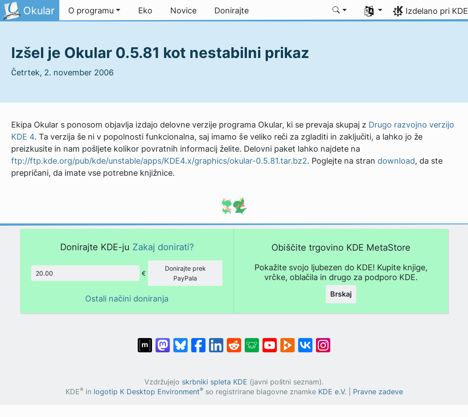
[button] (94, 10)
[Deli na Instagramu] (323, 341)
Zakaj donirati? (163, 246)
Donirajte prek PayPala (185, 273)
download (396, 160)
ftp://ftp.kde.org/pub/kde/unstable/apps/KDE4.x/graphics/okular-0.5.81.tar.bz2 (159, 160)
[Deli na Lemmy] (252, 341)
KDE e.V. (332, 392)
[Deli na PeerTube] (287, 341)
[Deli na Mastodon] (163, 341)
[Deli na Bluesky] (180, 341)
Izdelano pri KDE (437, 11)
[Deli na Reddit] (234, 341)
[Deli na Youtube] (270, 341)
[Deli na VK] (305, 341)
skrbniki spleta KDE (214, 382)
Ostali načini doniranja (126, 298)
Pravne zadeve (378, 392)
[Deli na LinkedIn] (216, 341)
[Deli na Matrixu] (145, 341)
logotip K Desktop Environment (148, 392)
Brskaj (341, 293)
